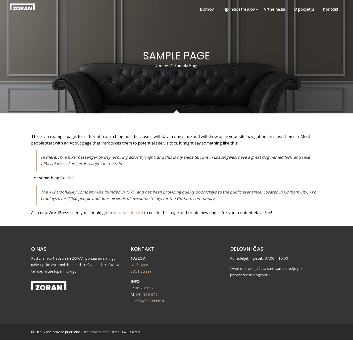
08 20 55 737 (146, 287)
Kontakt (331, 9)
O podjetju (304, 9)
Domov (207, 9)
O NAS (39, 248)
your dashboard (128, 212)
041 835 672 (147, 294)
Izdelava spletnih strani (102, 332)
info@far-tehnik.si (149, 300)
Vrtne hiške (274, 9)
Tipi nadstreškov (239, 9)
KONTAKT (142, 248)
